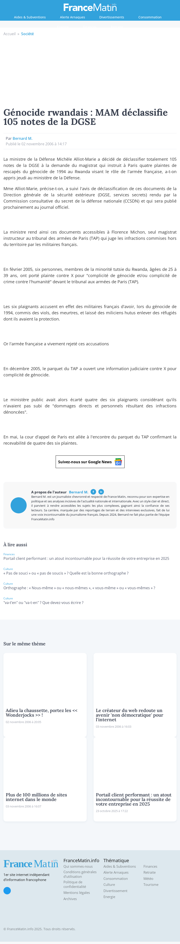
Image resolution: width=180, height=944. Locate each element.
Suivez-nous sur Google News (90, 462)
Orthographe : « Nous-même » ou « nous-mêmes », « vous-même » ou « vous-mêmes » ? (79, 587)
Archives (70, 899)
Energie (63, 27)
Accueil (9, 33)
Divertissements (111, 17)
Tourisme (150, 884)
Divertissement (115, 891)
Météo (148, 878)
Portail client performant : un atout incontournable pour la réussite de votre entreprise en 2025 (86, 558)
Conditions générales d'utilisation (80, 874)
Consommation (150, 17)
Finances (90, 27)
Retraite (117, 27)
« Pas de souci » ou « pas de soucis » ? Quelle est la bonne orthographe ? (66, 573)
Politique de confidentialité (74, 884)
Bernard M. (22, 138)
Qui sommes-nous (78, 866)
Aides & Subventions (30, 17)
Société (27, 33)
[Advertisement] (90, 71)
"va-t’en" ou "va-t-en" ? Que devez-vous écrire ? (43, 602)
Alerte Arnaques (72, 17)
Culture (109, 884)
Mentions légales (76, 892)
